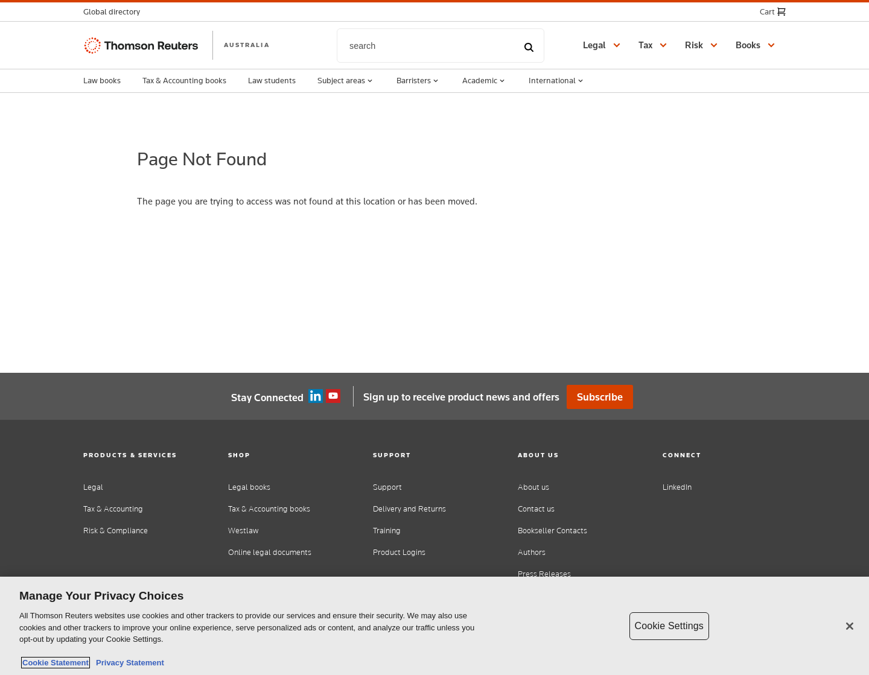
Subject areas (346, 80)
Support (387, 487)
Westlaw (243, 530)
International (557, 80)
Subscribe (600, 397)
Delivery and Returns (409, 509)
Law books (102, 80)
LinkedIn (677, 487)
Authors (532, 552)
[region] (434, 626)
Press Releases (544, 574)
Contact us (536, 509)
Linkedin (315, 396)
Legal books (249, 487)
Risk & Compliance (115, 530)
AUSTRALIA (247, 44)
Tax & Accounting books (184, 80)
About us (533, 487)
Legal (93, 487)
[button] (115, 11)
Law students (272, 80)
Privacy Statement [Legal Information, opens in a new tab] (128, 662)
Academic (484, 80)
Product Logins (399, 552)
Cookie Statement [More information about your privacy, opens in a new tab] (55, 662)
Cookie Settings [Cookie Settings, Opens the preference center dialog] (669, 626)
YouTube (333, 396)
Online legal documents (269, 552)
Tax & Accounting (113, 509)
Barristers (418, 80)
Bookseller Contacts (552, 530)
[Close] (849, 626)
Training (387, 530)
